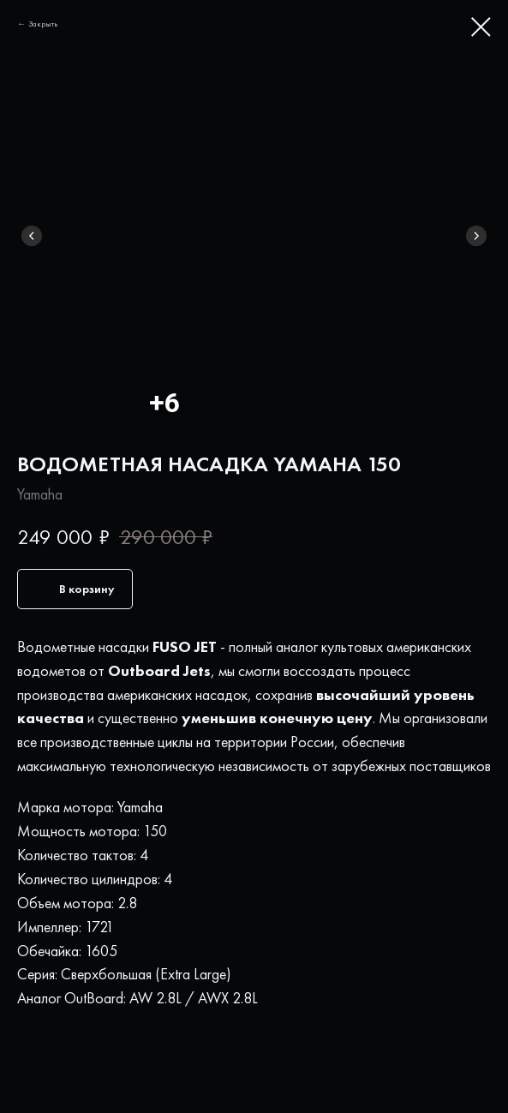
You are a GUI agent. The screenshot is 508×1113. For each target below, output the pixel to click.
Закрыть (43, 23)
